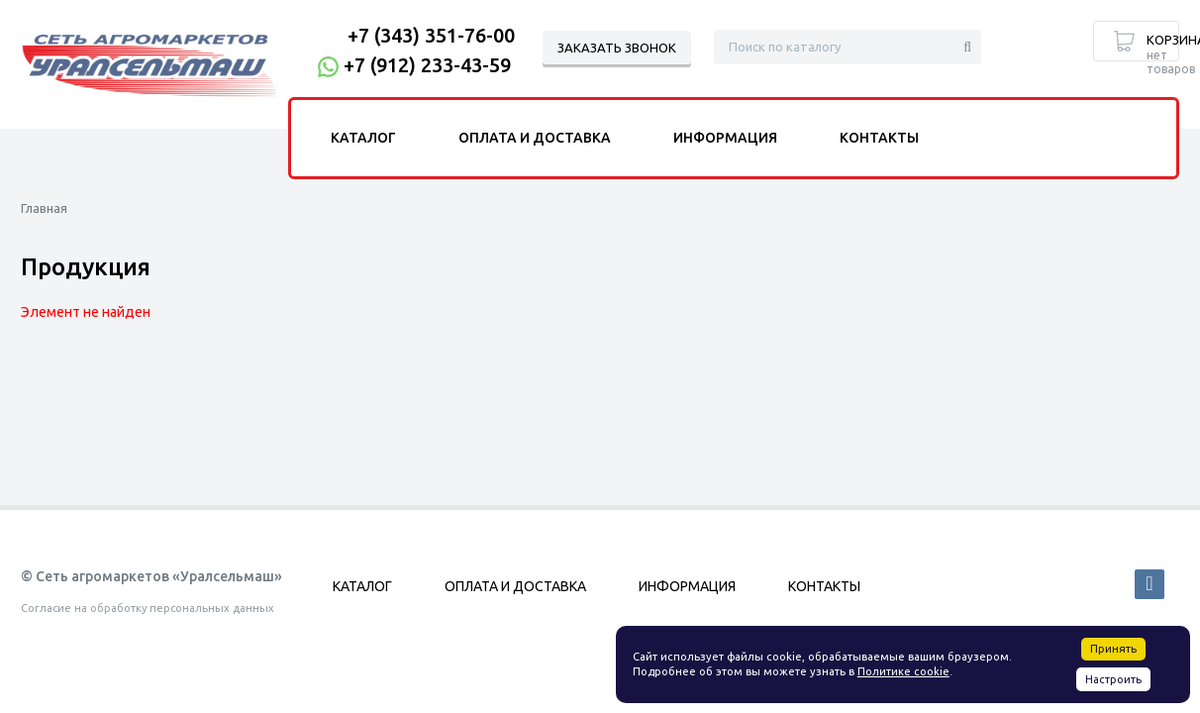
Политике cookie (903, 671)
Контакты (879, 138)
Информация (725, 138)
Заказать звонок (616, 47)
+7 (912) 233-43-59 (427, 64)
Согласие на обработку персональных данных (147, 608)
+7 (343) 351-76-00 (431, 35)
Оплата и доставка (534, 138)
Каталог (363, 138)
